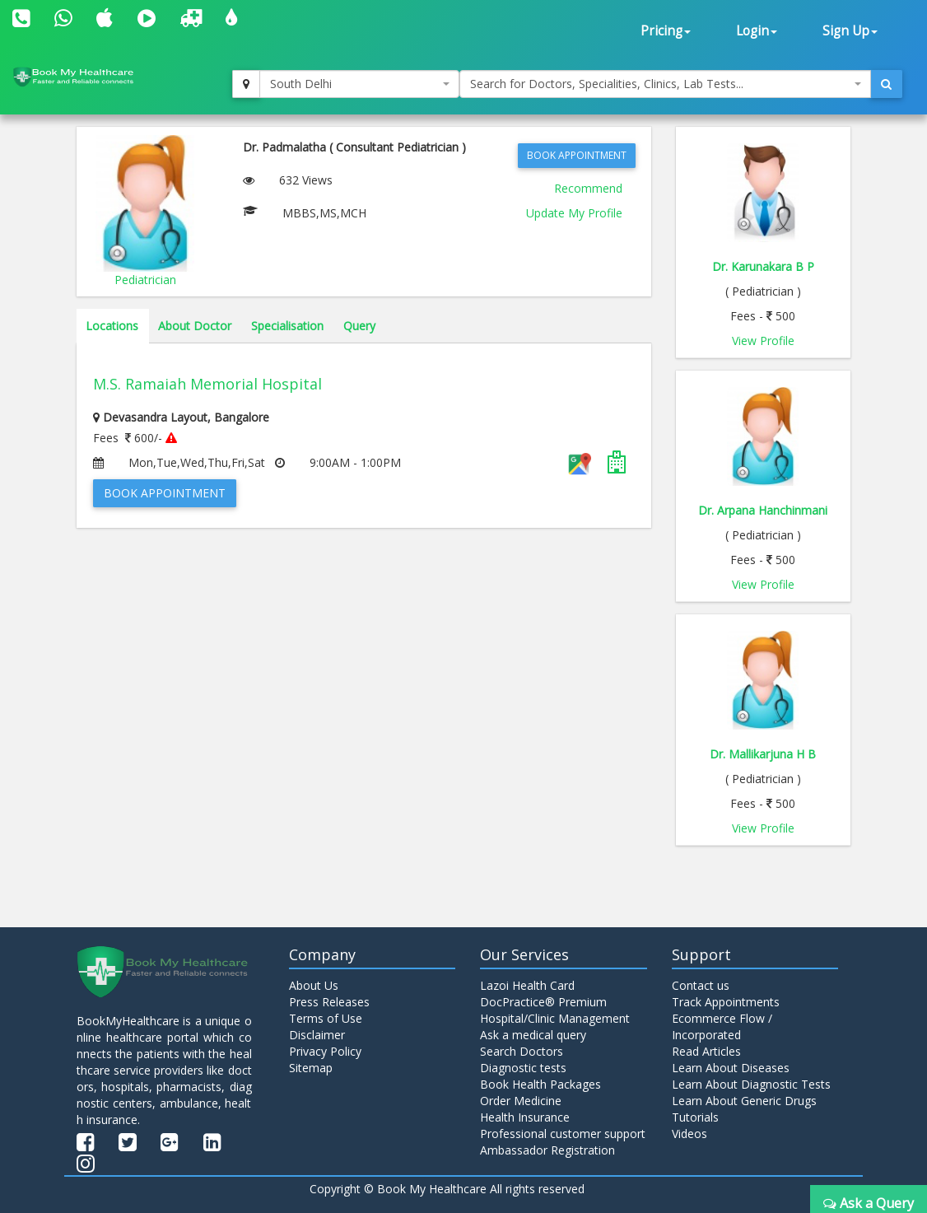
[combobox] (359, 84)
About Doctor (194, 326)
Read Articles (706, 1051)
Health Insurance (525, 1117)
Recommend (588, 188)
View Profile (763, 340)
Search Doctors (521, 1051)
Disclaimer (317, 1035)
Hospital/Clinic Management (555, 1018)
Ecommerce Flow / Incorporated (722, 1026)
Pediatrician (145, 279)
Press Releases (329, 1002)
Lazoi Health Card (527, 985)
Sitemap (311, 1067)
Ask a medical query (533, 1035)
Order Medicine (520, 1100)
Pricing (666, 31)
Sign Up (850, 31)
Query (359, 326)
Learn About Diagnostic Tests (751, 1084)
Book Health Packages (540, 1084)
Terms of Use (325, 1018)
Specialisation (287, 326)
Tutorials (695, 1117)
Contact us (700, 985)
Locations (112, 326)
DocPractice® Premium (543, 1002)
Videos (689, 1133)
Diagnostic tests (523, 1067)
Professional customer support (562, 1133)
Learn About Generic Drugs (744, 1100)
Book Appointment (577, 155)
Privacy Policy (325, 1051)
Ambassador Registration (547, 1150)
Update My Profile (574, 213)
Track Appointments (726, 1002)
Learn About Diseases (731, 1067)
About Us (313, 985)
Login (756, 31)
